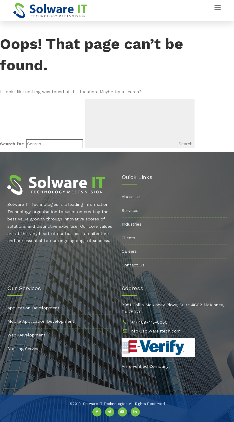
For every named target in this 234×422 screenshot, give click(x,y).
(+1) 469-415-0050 (148, 322)
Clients (128, 237)
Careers (129, 251)
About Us (131, 196)
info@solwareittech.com (155, 331)
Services (130, 210)
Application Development (33, 307)
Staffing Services (24, 348)
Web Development (26, 334)
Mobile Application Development (40, 321)
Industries (131, 224)
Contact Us (133, 264)
